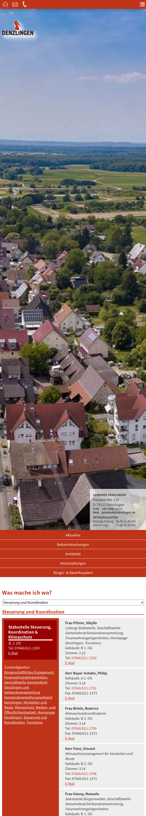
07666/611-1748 (84, 773)
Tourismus (34, 722)
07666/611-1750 (84, 728)
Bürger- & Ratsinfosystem (73, 572)
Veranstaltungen (73, 563)
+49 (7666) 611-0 (112, 509)
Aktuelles (73, 534)
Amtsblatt (73, 553)
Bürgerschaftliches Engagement (29, 672)
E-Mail (13, 652)
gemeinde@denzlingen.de (118, 512)
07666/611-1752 (84, 687)
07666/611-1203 (27, 647)
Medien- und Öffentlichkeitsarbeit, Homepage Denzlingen (30, 712)
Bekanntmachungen (73, 544)
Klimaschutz (24, 707)
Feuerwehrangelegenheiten (25, 677)
